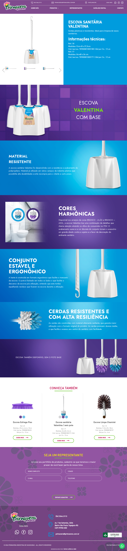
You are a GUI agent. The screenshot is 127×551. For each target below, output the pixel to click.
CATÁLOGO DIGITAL (99, 8)
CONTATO (120, 8)
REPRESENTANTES (76, 8)
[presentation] (64, 489)
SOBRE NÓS (35, 8)
